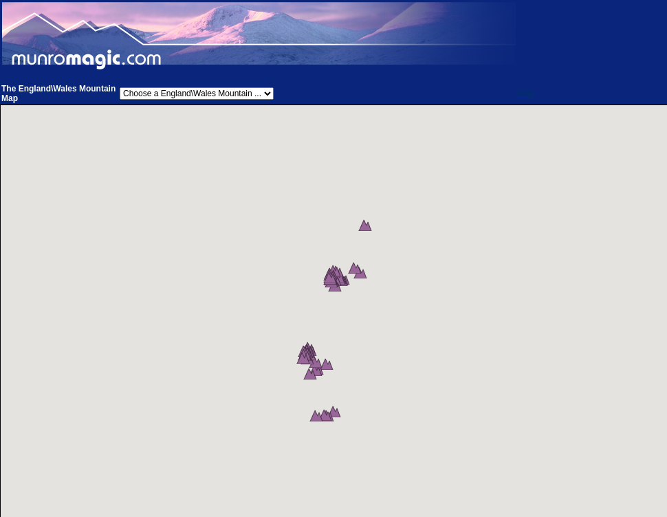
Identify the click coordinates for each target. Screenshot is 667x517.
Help (525, 93)
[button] (370, 239)
